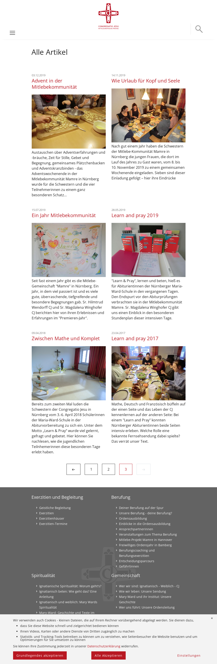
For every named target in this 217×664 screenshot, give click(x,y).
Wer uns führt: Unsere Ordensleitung (147, 607)
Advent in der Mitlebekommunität (54, 83)
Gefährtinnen (129, 566)
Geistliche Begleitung (55, 508)
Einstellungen (189, 655)
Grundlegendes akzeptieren (39, 655)
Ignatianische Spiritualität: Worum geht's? (70, 586)
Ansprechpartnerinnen (136, 529)
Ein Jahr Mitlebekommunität (64, 215)
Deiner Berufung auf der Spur (141, 508)
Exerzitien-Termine (53, 524)
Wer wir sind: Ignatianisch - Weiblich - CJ (149, 586)
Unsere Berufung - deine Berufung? (145, 513)
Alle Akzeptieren (108, 655)
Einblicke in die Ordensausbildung (144, 524)
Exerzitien (46, 513)
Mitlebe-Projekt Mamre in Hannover (145, 540)
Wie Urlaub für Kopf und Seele (145, 80)
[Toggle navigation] (12, 32)
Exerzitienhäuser (51, 518)
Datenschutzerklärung (103, 646)
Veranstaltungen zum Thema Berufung (148, 534)
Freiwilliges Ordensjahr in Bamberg (145, 545)
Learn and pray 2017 (134, 338)
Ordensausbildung (133, 518)
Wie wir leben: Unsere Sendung (142, 591)
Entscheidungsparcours (136, 561)
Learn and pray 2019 (134, 215)
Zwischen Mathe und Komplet (66, 338)
